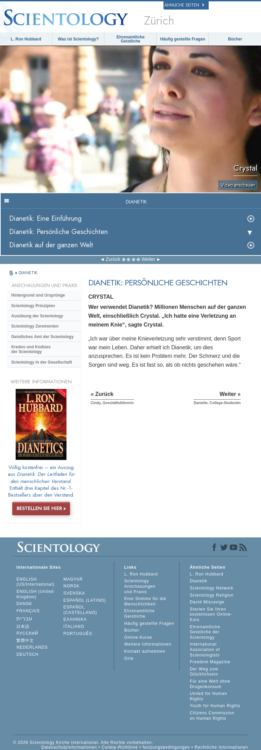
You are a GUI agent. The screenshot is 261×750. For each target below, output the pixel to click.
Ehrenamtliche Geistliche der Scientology (205, 632)
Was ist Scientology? (78, 39)
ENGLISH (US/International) (35, 582)
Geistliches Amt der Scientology (42, 336)
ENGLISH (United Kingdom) (35, 594)
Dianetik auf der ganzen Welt (51, 245)
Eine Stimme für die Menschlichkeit (145, 601)
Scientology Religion (211, 595)
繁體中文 (25, 640)
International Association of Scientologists (205, 649)
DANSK (24, 603)
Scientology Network (211, 588)
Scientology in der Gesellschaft (41, 362)
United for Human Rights (208, 696)
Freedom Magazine (210, 662)
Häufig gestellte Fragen (182, 39)
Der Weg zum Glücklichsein (204, 672)
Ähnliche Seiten (184, 5)
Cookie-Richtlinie (120, 747)
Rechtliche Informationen (221, 747)
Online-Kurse (138, 637)
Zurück (113, 259)
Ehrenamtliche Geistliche (131, 39)
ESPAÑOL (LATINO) (85, 600)
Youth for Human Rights (215, 705)
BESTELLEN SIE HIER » (41, 508)
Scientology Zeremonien (34, 326)
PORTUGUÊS (78, 633)
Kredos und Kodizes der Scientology (31, 349)
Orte (129, 658)
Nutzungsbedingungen (166, 747)
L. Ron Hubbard (26, 39)
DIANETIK (28, 272)
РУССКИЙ (27, 633)
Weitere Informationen (148, 644)
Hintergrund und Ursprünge (38, 295)
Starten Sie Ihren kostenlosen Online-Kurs (211, 614)
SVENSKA (74, 593)
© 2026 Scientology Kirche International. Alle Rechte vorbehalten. (83, 742)
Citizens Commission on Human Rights (212, 716)
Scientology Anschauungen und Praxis (140, 586)
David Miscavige (207, 602)
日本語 (23, 626)
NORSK (72, 586)
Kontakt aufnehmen (145, 651)
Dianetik (198, 581)
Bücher (235, 39)
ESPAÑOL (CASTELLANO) (80, 610)
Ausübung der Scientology (37, 316)
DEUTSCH (27, 654)
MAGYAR (73, 579)
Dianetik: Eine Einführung (45, 218)
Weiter (148, 259)
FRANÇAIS (28, 611)
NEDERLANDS (32, 647)
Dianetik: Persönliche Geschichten (58, 232)
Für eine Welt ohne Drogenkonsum (210, 684)
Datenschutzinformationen (69, 747)
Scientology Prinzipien (33, 305)
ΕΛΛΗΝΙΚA (75, 619)
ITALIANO (74, 626)
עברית (24, 618)
